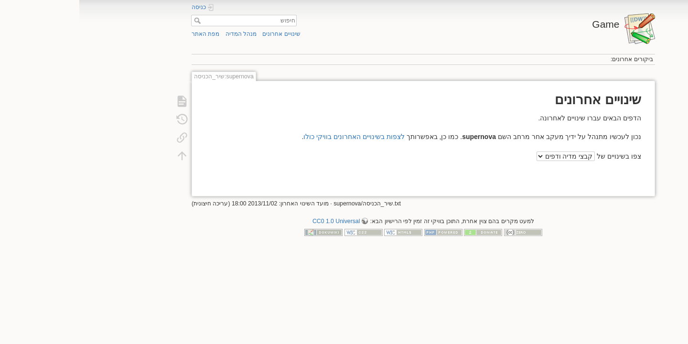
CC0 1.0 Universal (256, 221)
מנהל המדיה (161, 34)
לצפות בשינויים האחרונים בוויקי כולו (274, 136)
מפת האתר (126, 34)
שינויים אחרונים (202, 34)
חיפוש (116, 20)
